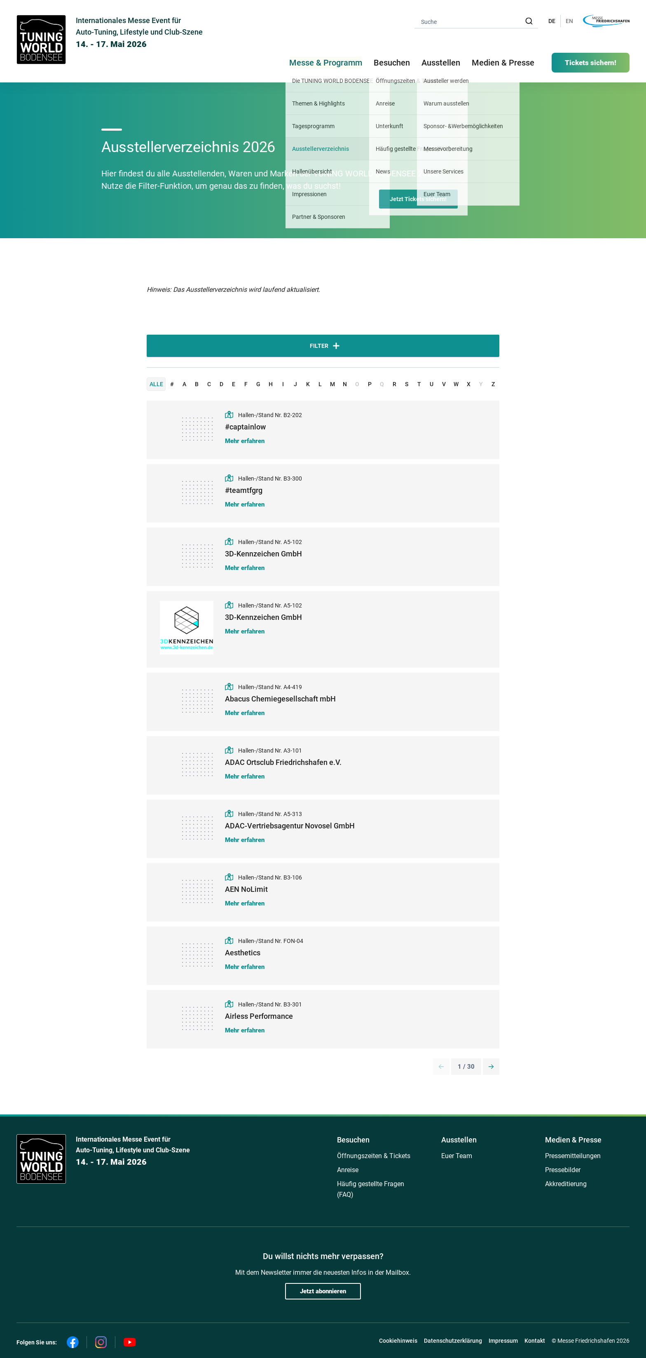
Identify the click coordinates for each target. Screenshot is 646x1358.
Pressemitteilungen (573, 1156)
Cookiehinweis (398, 1340)
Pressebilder (562, 1170)
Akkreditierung (566, 1184)
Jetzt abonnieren (323, 1291)
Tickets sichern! (590, 63)
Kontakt (534, 1340)
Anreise (347, 1170)
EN (569, 21)
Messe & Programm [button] (325, 63)
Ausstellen (459, 1139)
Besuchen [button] (392, 63)
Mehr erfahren (244, 441)
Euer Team (456, 1156)
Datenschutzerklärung (453, 1340)
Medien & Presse (503, 63)
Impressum (503, 1340)
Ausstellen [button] (440, 63)
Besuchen (353, 1139)
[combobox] (476, 21)
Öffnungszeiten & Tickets (373, 1156)
